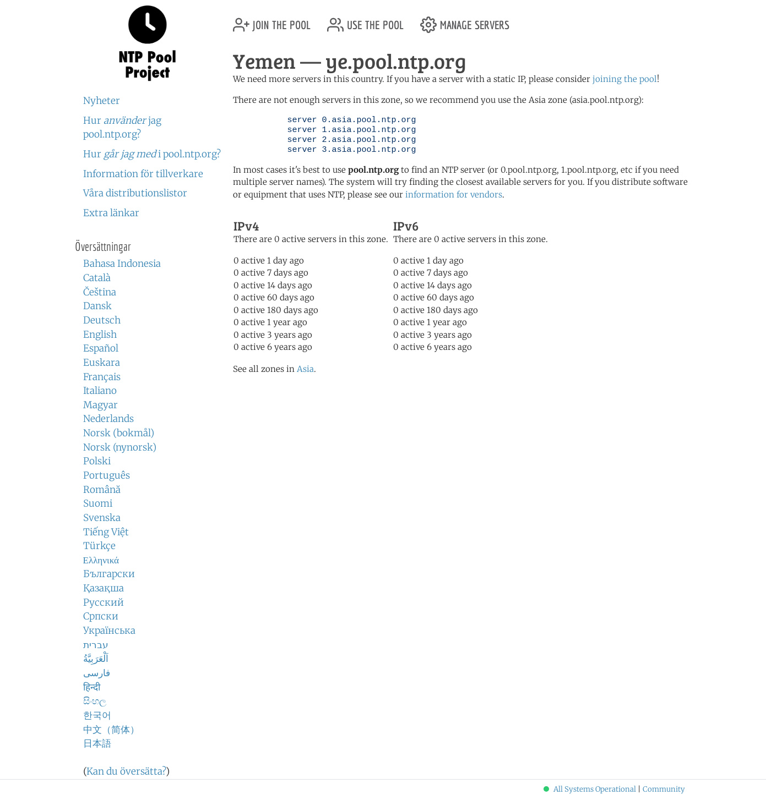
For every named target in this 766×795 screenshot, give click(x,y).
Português (106, 475)
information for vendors (453, 194)
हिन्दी (91, 687)
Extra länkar (111, 213)
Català (97, 278)
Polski (97, 461)
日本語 (97, 743)
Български (109, 574)
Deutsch (102, 320)
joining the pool (625, 79)
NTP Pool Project (148, 43)
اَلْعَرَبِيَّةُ (95, 659)
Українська (109, 630)
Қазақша (103, 588)
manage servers (464, 21)
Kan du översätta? (126, 771)
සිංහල (94, 701)
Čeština (99, 292)
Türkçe (99, 546)
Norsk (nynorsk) (119, 447)
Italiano (100, 391)
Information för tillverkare (143, 174)
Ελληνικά (101, 560)
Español (100, 348)
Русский (103, 602)
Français (102, 377)
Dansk (97, 306)
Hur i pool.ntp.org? (152, 154)
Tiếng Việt (106, 532)
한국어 (97, 715)
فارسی (96, 673)
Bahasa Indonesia (122, 263)
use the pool (365, 21)
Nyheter (101, 101)
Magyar (100, 405)
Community (664, 789)
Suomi (97, 503)
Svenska (102, 518)
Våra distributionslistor (135, 193)
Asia (305, 369)
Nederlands (108, 419)
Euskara (101, 363)
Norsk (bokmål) (118, 433)
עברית (95, 645)
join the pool (272, 21)
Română (102, 490)
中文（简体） (111, 729)
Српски (100, 616)
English (100, 334)
